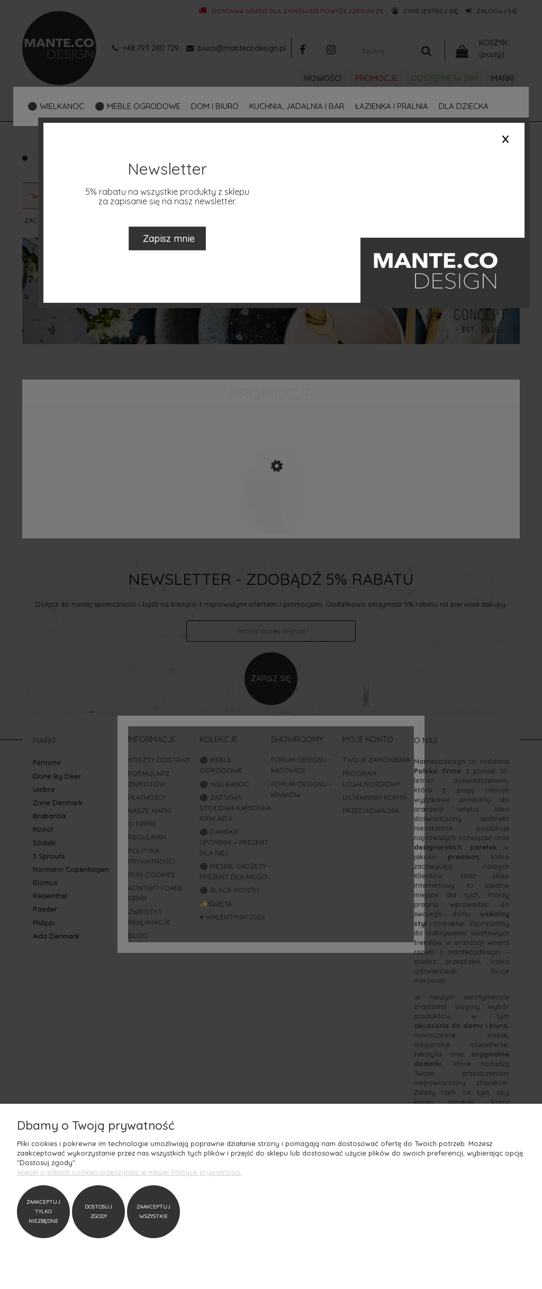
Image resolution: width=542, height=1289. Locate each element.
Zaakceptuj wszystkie (153, 1211)
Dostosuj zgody (98, 1211)
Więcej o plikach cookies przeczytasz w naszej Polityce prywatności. (129, 1172)
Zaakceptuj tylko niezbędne (43, 1211)
